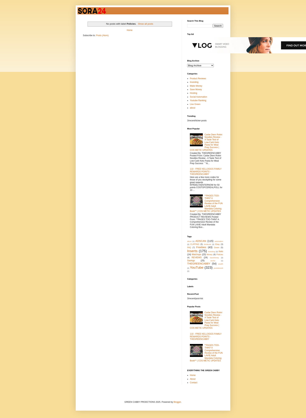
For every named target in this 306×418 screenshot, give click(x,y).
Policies (219, 254)
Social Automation (198, 97)
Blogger (177, 402)
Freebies (201, 247)
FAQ (189, 247)
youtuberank (218, 268)
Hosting (193, 93)
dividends (207, 244)
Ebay (217, 244)
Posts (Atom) (102, 35)
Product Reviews (198, 78)
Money (210, 254)
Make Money (196, 86)
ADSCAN (200, 241)
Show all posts (145, 23)
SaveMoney (214, 258)
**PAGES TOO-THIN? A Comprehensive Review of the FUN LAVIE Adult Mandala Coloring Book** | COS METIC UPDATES (206, 203)
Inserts (192, 251)
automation (219, 241)
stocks (212, 261)
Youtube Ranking (198, 100)
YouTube (196, 267)
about (192, 108)
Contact (193, 382)
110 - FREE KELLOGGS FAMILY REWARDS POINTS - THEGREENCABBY (205, 171)
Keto (221, 251)
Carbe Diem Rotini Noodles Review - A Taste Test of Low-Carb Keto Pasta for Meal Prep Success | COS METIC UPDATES (206, 142)
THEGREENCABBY (198, 263)
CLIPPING (194, 244)
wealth (220, 264)
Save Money (196, 89)
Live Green (195, 104)
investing (211, 251)
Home (130, 30)
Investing (194, 82)
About (192, 379)
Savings (191, 260)
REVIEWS (197, 257)
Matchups (196, 254)
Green (216, 247)
